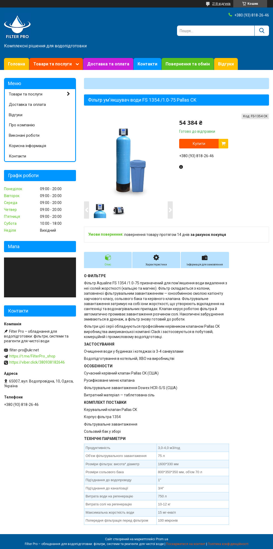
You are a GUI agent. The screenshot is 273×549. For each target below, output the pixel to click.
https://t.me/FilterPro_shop (32, 356)
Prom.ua (162, 539)
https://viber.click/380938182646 (37, 362)
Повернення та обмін (188, 63)
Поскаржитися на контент (185, 544)
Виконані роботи (24, 135)
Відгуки (226, 63)
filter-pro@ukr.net (24, 350)
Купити (199, 144)
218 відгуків (221, 4)
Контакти (147, 63)
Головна (16, 63)
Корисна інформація (27, 145)
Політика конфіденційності (228, 544)
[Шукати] (261, 31)
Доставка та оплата (108, 63)
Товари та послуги (52, 63)
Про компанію (22, 125)
